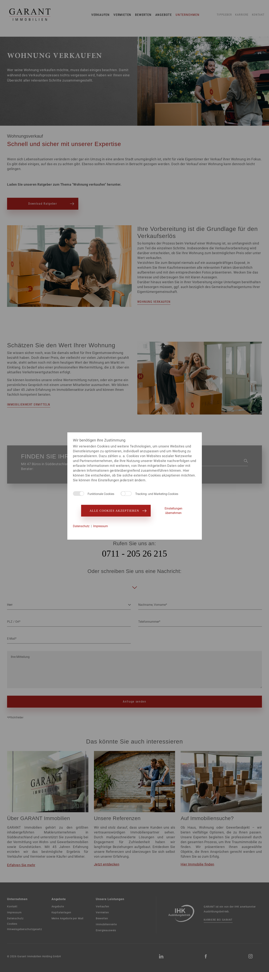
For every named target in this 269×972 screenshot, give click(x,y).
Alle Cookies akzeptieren (115, 510)
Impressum (100, 526)
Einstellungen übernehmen (173, 511)
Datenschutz (81, 526)
